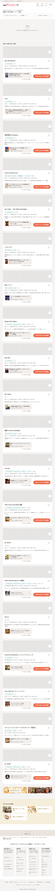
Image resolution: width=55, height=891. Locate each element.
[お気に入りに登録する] (48, 61)
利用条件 (16, 882)
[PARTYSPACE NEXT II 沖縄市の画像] (27, 572)
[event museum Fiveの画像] (27, 164)
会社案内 (6, 882)
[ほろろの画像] (27, 608)
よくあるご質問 (36, 884)
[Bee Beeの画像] (27, 349)
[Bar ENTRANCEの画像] (27, 52)
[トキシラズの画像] (27, 238)
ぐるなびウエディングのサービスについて (24, 884)
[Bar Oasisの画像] (27, 385)
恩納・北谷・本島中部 (43, 837)
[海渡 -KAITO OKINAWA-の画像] (27, 422)
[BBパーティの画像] (27, 276)
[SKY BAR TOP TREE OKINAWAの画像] (27, 201)
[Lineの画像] (27, 90)
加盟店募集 (48, 882)
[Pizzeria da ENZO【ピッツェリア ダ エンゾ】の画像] (27, 646)
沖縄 (36, 837)
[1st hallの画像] (27, 460)
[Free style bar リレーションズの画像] (27, 682)
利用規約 (11, 882)
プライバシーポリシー (23, 882)
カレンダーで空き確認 (42, 187)
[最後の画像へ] (50, 52)
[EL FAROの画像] (27, 755)
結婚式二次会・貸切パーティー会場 (27, 837)
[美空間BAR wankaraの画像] (27, 126)
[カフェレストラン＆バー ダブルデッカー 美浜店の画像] (27, 719)
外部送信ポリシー (32, 882)
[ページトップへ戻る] (27, 833)
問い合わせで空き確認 (42, 76)
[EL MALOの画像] (27, 534)
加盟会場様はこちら (41, 882)
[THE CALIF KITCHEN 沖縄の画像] (27, 496)
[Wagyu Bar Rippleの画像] (27, 313)
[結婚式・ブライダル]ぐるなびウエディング (11, 837)
